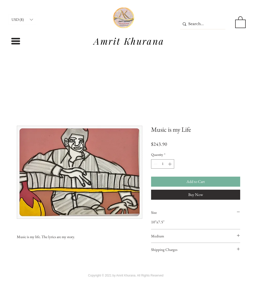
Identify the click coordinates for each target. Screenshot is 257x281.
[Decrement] (155, 164)
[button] (22, 19)
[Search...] (201, 24)
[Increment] (170, 164)
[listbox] (22, 19)
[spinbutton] (162, 164)
